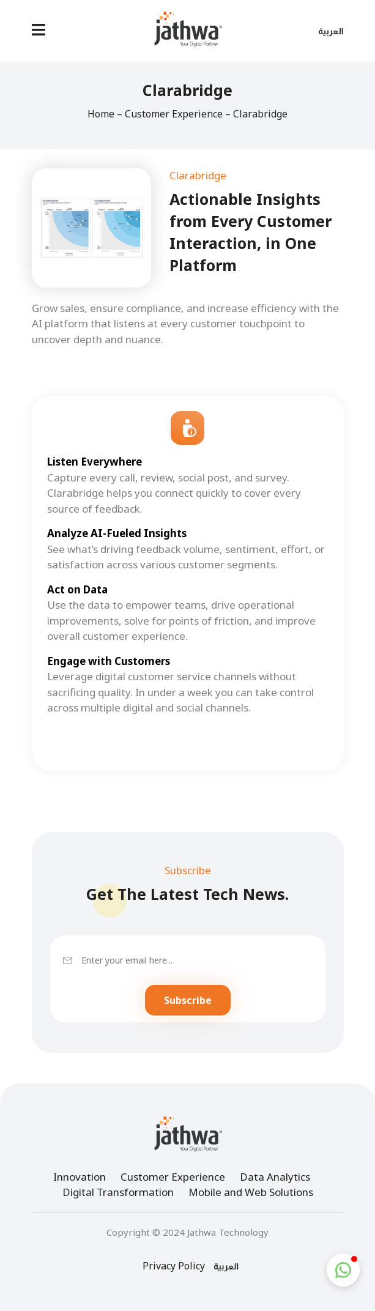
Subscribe (188, 1000)
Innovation (79, 1177)
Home (100, 114)
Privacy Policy (174, 1265)
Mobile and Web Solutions (250, 1192)
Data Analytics (275, 1177)
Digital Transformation (118, 1192)
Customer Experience (174, 114)
